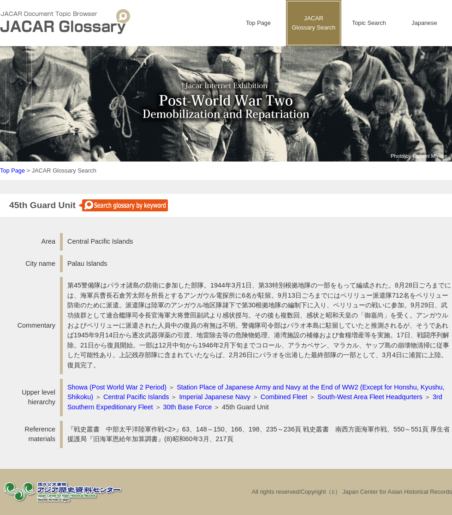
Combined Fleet (284, 397)
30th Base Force (187, 407)
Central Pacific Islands (136, 397)
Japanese (424, 22)
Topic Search (369, 22)
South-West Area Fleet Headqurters (369, 397)
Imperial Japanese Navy (214, 397)
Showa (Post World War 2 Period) (117, 387)
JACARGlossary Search (314, 23)
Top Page (258, 22)
